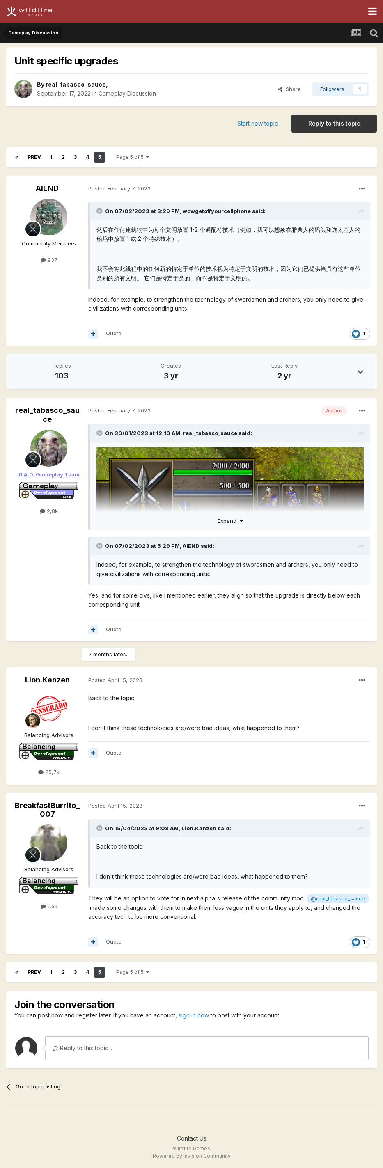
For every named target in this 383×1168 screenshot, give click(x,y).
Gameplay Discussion (127, 93)
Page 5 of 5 (132, 157)
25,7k (49, 772)
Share (289, 89)
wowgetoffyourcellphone (217, 211)
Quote (114, 333)
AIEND (47, 188)
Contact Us (191, 1138)
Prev (34, 157)
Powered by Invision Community (192, 1156)
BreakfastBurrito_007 (47, 810)
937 (49, 260)
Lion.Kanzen (47, 680)
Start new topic (257, 123)
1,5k (49, 906)
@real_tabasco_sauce (338, 898)
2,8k (49, 511)
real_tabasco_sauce (76, 84)
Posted (119, 188)
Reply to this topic (334, 123)
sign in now (194, 1015)
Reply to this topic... (82, 1047)
